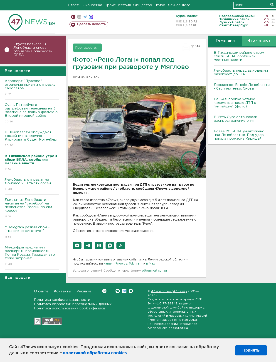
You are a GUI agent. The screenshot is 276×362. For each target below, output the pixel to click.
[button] (77, 245)
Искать (272, 4)
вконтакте (79, 17)
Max (131, 291)
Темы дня (225, 40)
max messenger (91, 17)
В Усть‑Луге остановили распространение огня (235, 119)
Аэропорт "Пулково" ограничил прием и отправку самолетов (32, 88)
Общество (142, 5)
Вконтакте (104, 291)
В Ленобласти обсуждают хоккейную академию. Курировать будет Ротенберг (32, 139)
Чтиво (160, 5)
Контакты (62, 291)
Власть (74, 5)
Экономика (92, 5)
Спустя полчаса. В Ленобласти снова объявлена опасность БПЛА (33, 49)
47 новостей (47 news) (169, 291)
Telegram (124, 291)
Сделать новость (91, 24)
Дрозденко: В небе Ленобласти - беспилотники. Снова (242, 86)
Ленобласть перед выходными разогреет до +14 (241, 72)
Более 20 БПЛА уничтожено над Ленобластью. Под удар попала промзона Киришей (239, 135)
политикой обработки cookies (95, 353)
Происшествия (118, 5)
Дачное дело (179, 5)
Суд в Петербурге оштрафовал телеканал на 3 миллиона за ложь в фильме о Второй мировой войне (32, 113)
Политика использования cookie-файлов (69, 308)
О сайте (41, 291)
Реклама (83, 291)
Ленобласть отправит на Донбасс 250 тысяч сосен (32, 184)
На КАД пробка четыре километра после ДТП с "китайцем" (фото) (235, 103)
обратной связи (154, 271)
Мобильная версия (73, 17)
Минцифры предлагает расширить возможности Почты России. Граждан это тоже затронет (32, 256)
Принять (251, 350)
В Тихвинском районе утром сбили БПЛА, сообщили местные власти (239, 56)
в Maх (150, 263)
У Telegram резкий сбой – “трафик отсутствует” (32, 232)
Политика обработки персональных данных (73, 304)
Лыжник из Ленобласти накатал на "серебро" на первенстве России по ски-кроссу (32, 208)
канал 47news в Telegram (123, 263)
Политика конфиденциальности (62, 299)
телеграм (85, 17)
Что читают (259, 40)
